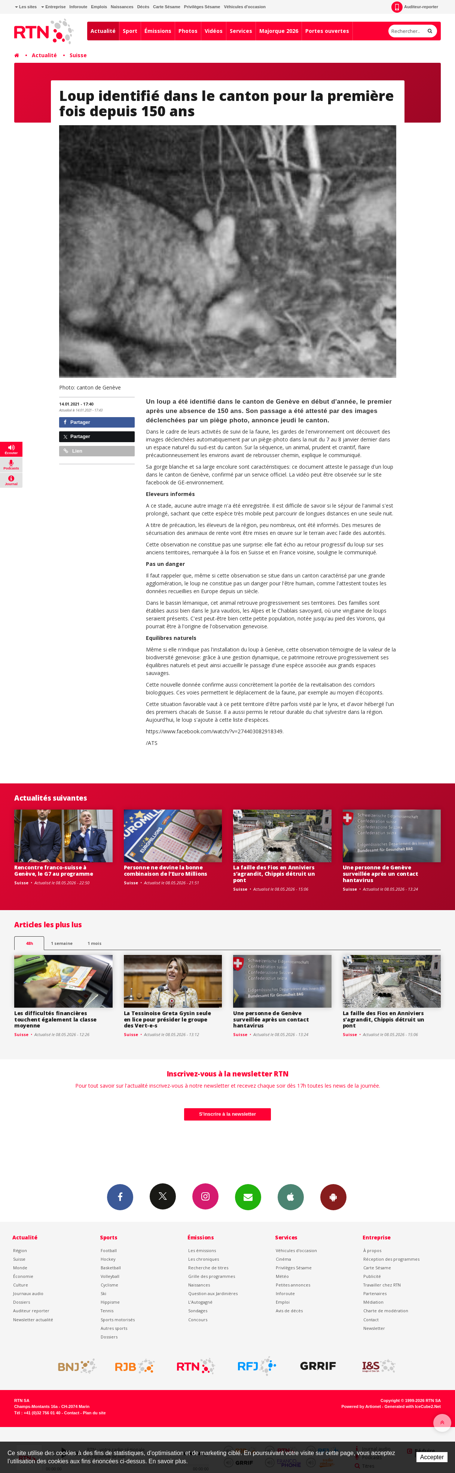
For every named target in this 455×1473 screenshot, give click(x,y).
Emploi (283, 1302)
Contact (371, 1319)
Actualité (103, 30)
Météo (282, 1276)
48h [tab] (29, 943)
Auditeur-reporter (414, 7)
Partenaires (375, 1293)
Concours (197, 1319)
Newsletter (374, 1328)
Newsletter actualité (33, 1319)
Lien (73, 451)
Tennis (107, 1310)
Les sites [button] (26, 6)
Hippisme (110, 1302)
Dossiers (21, 1302)
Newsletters (248, 1196)
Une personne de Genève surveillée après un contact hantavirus (380, 874)
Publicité (372, 1276)
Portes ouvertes (327, 30)
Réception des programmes (391, 1259)
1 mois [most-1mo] (94, 943)
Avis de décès (289, 1310)
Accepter (432, 1457)
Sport (130, 30)
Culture (20, 1284)
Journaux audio (28, 1293)
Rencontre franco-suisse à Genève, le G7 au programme (53, 870)
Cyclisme (109, 1284)
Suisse (78, 55)
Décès (143, 6)
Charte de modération (385, 1310)
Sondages (197, 1310)
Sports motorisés (118, 1319)
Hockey (108, 1259)
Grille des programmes (211, 1276)
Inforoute (79, 6)
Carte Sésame (166, 6)
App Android (333, 1196)
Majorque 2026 (278, 30)
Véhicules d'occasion (244, 6)
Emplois (99, 6)
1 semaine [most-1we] (62, 943)
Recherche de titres (208, 1267)
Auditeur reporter (31, 1310)
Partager (77, 422)
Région (20, 1250)
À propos (372, 1250)
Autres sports (114, 1328)
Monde (20, 1267)
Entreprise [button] (53, 6)
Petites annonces (293, 1284)
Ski (103, 1293)
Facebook (120, 1196)
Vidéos (214, 30)
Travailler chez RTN (382, 1284)
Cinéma (283, 1259)
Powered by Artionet (361, 1406)
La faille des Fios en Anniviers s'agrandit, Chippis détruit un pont (274, 874)
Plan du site (94, 1413)
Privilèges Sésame (202, 6)
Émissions (157, 30)
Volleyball (110, 1276)
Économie (23, 1276)
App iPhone (291, 1196)
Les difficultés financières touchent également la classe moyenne (55, 1019)
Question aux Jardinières (213, 1293)
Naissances (122, 6)
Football (109, 1250)
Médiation (373, 1302)
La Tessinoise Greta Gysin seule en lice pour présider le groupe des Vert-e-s (167, 1019)
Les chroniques (203, 1259)
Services (241, 30)
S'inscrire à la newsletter (227, 1114)
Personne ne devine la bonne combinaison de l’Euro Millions (166, 870)
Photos (188, 30)
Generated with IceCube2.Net (413, 1406)
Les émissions (202, 1250)
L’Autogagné (200, 1302)
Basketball (111, 1267)
